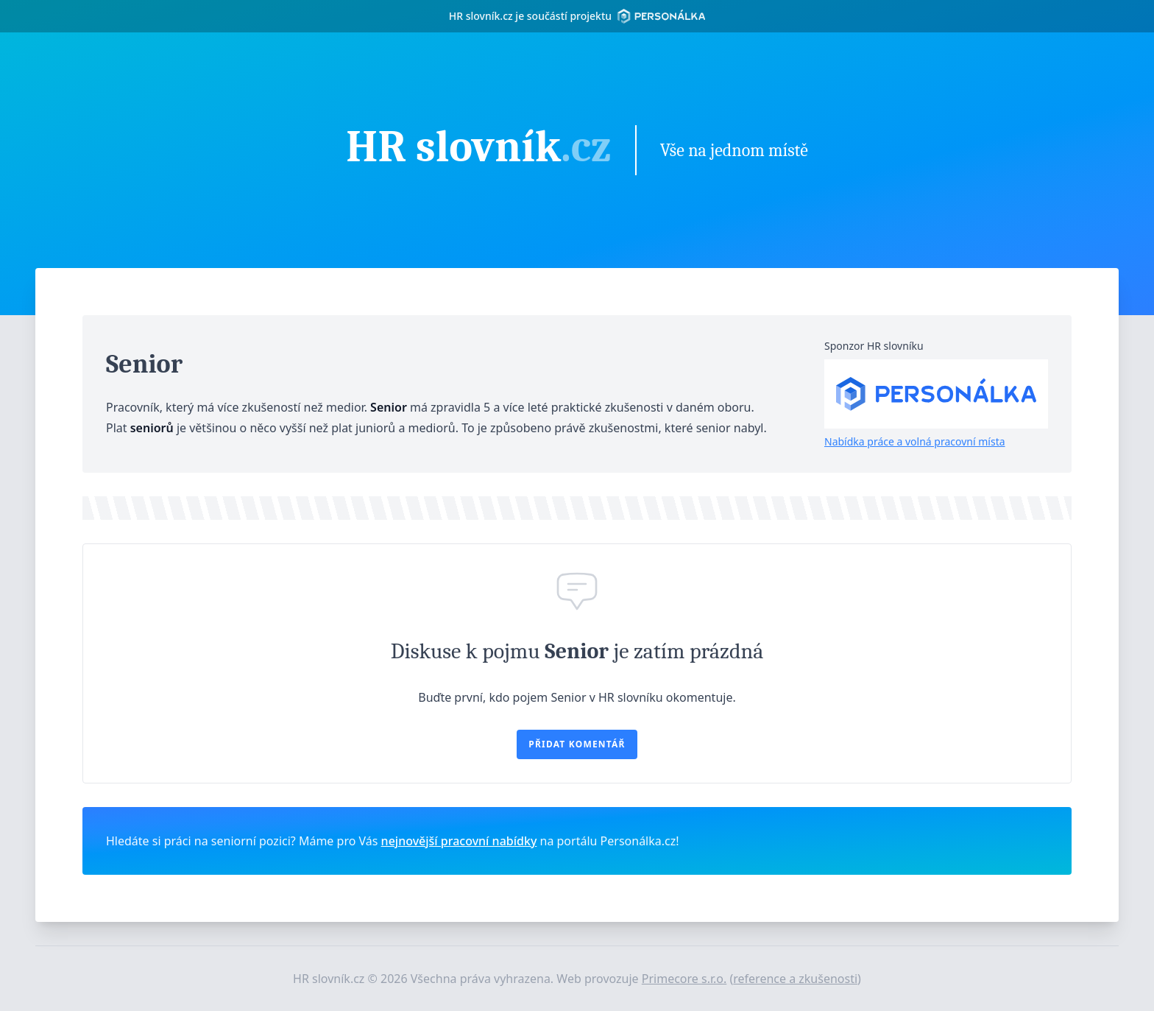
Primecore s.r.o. (684, 979)
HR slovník (478, 148)
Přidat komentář (576, 744)
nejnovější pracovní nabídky (459, 841)
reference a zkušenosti (795, 979)
